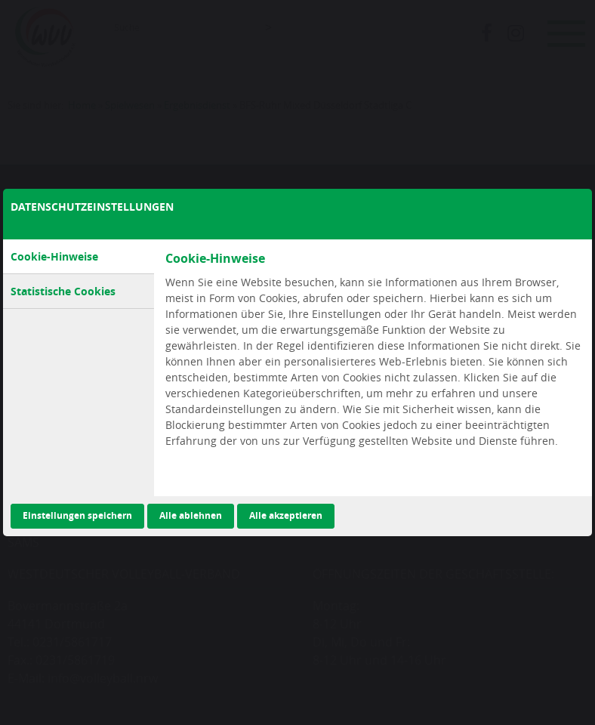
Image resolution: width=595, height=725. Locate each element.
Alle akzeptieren (285, 515)
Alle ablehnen (190, 515)
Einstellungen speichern (77, 515)
